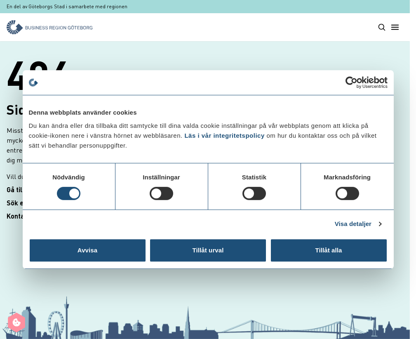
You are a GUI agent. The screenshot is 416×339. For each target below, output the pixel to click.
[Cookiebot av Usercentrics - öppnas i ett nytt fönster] (351, 82)
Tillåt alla (328, 250)
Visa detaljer (353, 223)
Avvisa (87, 250)
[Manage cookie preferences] (16, 322)
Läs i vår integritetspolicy (224, 135)
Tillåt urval (208, 250)
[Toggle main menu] (395, 27)
